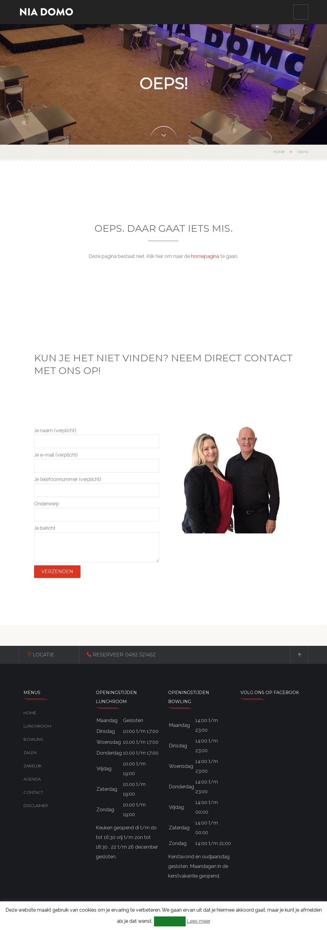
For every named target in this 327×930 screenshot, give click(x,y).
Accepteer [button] (169, 921)
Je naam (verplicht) (96, 438)
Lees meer (198, 921)
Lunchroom (37, 726)
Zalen (30, 752)
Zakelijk (33, 765)
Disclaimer (36, 805)
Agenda (32, 779)
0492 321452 (140, 655)
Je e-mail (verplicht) (96, 462)
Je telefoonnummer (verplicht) (96, 486)
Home (279, 151)
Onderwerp (96, 511)
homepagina (205, 256)
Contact (33, 792)
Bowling (33, 739)
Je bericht (96, 543)
